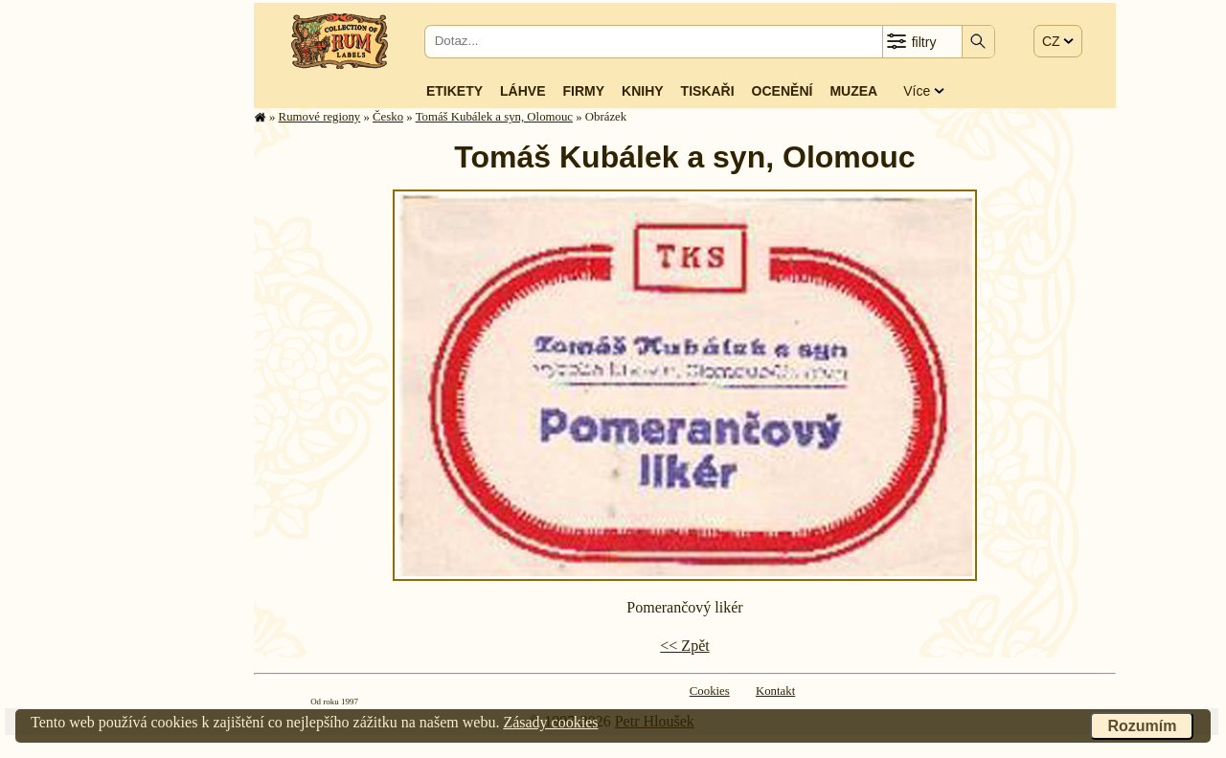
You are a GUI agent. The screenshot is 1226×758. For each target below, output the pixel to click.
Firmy (583, 91)
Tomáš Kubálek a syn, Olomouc (494, 116)
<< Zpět (684, 645)
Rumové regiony (320, 116)
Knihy (643, 91)
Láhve (522, 91)
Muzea (853, 91)
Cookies (710, 691)
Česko (388, 116)
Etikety (454, 91)
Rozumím (1141, 726)
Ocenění (782, 91)
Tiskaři (708, 91)
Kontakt (775, 691)
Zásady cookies (550, 722)
